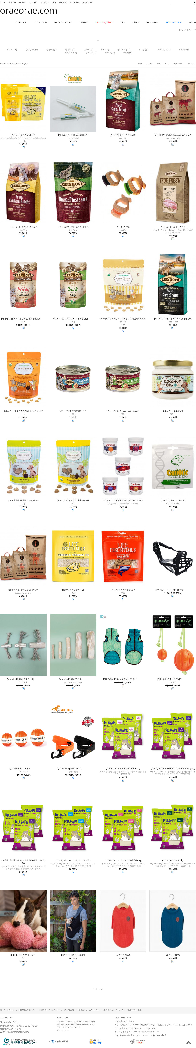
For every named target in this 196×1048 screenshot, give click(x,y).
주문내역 (33, 2)
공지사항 (62, 2)
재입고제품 (152, 22)
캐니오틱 (69, 49)
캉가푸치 (50, 49)
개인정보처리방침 (27, 1010)
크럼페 (126, 52)
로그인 (2, 2)
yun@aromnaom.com (149, 1031)
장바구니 (22, 2)
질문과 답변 (74, 2)
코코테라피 (69, 52)
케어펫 (103, 49)
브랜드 (192, 22)
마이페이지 (44, 2)
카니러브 (11, 49)
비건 (123, 22)
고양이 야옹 (41, 22)
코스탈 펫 (143, 49)
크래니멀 (108, 52)
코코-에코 (183, 49)
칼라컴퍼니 (30, 49)
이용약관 (43, 1010)
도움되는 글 (87, 2)
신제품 (136, 22)
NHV (121, 1010)
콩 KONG (89, 52)
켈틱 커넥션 (122, 49)
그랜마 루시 (94, 1010)
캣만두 (87, 49)
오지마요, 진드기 (105, 22)
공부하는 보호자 (62, 22)
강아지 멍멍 (22, 22)
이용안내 (10, 1010)
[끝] (101, 989)
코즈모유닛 (163, 49)
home (182, 30)
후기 (54, 2)
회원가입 (12, 2)
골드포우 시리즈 (134, 1010)
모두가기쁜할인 (174, 22)
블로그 (81, 1010)
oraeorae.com (28, 10)
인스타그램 (69, 1010)
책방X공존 (83, 22)
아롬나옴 (55, 1010)
